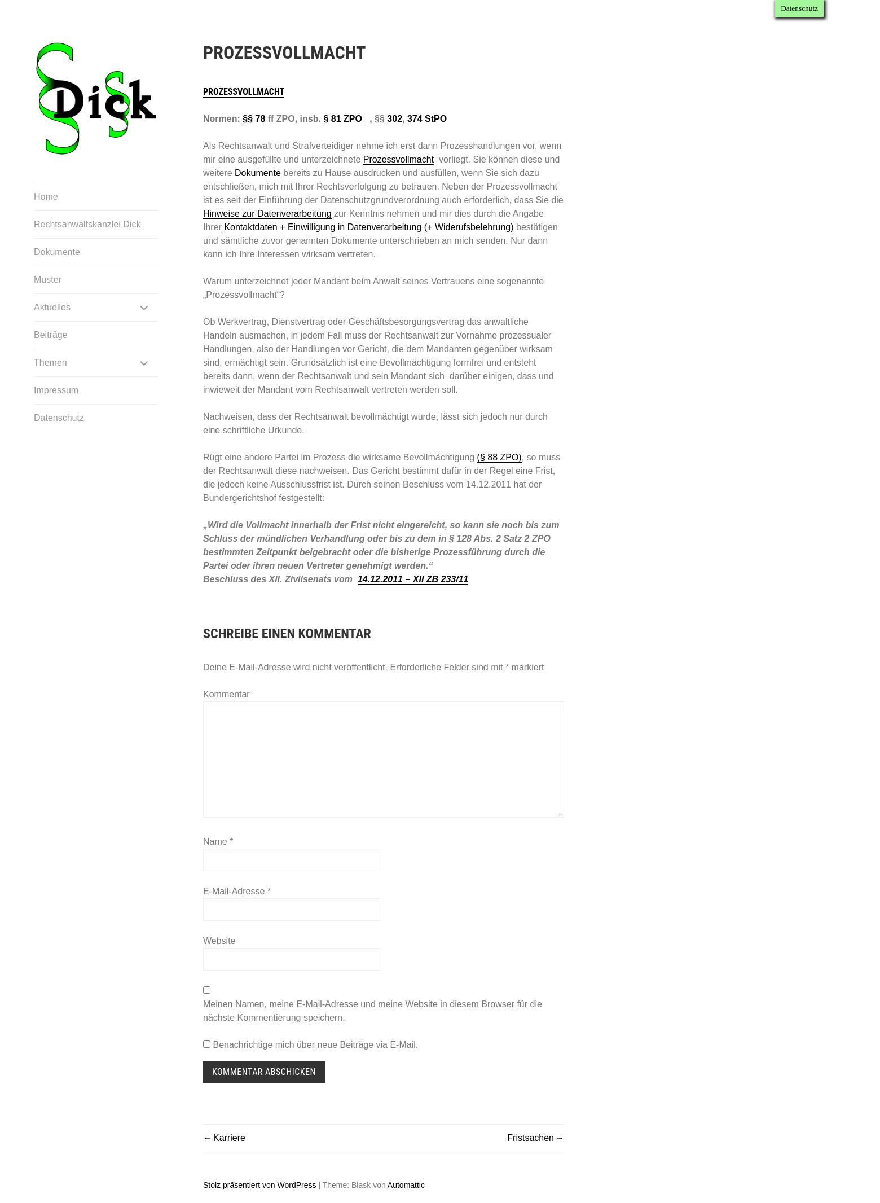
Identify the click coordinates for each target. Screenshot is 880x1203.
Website (219, 941)
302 (394, 119)
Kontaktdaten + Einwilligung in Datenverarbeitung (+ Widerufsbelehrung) (368, 227)
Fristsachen (530, 1138)
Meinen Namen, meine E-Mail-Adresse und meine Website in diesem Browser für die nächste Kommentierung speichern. (372, 1010)
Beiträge (51, 335)
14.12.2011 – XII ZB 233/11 (413, 579)
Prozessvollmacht (243, 91)
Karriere (229, 1138)
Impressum (56, 390)
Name (218, 841)
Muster (47, 279)
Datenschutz (59, 418)
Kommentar (226, 694)
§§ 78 (254, 119)
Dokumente (57, 252)
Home (46, 196)
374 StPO (427, 119)
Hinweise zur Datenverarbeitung (267, 213)
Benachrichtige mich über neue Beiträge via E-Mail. (315, 1045)
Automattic (406, 1184)
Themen (50, 362)
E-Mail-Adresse (237, 891)
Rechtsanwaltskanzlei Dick (87, 224)
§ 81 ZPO (342, 119)
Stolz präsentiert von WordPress (259, 1184)
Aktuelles (52, 307)
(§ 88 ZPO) (499, 457)
